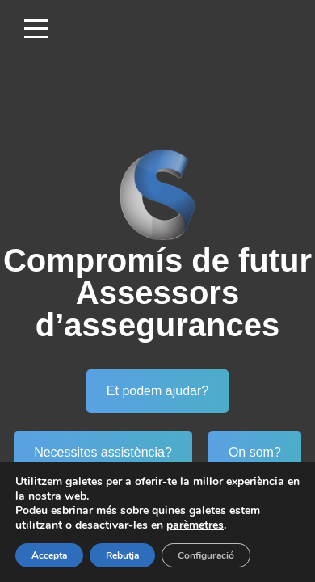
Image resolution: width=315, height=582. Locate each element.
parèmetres (195, 525)
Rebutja (122, 555)
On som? (255, 452)
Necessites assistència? (103, 452)
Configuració (206, 555)
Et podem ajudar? (157, 391)
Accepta (49, 555)
